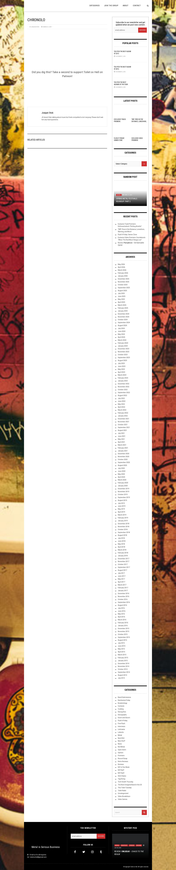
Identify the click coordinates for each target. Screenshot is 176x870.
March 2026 (122, 270)
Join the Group (111, 6)
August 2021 (122, 430)
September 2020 (124, 462)
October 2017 (123, 564)
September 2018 (124, 532)
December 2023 (123, 349)
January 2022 (123, 416)
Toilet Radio (122, 790)
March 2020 (122, 480)
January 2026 (123, 276)
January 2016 (123, 625)
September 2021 (124, 427)
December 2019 (123, 489)
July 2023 (121, 363)
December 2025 (123, 279)
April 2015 (121, 652)
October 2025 (123, 285)
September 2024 (124, 322)
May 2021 (121, 439)
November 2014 (123, 666)
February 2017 (123, 588)
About (125, 6)
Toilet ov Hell (133, 867)
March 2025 (122, 305)
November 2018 (123, 526)
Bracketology (122, 703)
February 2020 (123, 483)
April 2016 (121, 617)
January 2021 (123, 451)
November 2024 (123, 317)
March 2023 (122, 375)
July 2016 (121, 608)
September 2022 (124, 392)
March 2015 (122, 655)
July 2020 (121, 468)
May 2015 (121, 649)
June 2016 (121, 611)
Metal (119, 195)
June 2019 (121, 506)
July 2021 (121, 433)
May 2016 (121, 614)
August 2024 (122, 325)
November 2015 (123, 631)
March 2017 (122, 585)
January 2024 (123, 346)
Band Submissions (124, 697)
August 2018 (122, 535)
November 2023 (123, 352)
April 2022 (121, 407)
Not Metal (121, 747)
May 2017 (121, 579)
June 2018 (121, 541)
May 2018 (121, 544)
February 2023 (123, 378)
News (120, 744)
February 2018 (123, 553)
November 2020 (123, 456)
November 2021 (123, 422)
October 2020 (123, 459)
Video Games (122, 799)
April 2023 (121, 372)
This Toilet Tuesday (125, 788)
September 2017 (124, 567)
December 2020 (123, 454)
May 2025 (121, 299)
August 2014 (122, 675)
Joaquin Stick (35, 27)
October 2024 (123, 319)
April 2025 (121, 302)
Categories (94, 6)
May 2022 (121, 404)
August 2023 (122, 360)
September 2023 (124, 357)
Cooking (121, 709)
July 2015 (121, 643)
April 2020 (121, 477)
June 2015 (121, 646)
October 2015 (123, 634)
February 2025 (123, 308)
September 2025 (124, 288)
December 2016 (123, 593)
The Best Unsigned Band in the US (130, 785)
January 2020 (123, 486)
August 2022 (122, 395)
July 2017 (121, 573)
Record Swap (122, 758)
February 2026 (123, 273)
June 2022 (121, 401)
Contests (121, 706)
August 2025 (122, 290)
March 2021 (122, 445)
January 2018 (123, 556)
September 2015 (124, 637)
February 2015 (123, 658)
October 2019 (123, 494)
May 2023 (121, 369)
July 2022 (121, 398)
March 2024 (122, 340)
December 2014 (123, 663)
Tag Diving (121, 779)
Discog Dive (122, 712)
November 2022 (123, 387)
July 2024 (121, 328)
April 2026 (121, 267)
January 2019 (123, 521)
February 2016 (123, 623)
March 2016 (122, 620)
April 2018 (121, 547)
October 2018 (123, 529)
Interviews (121, 726)
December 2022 (123, 384)
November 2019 (123, 491)
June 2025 (121, 296)
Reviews (121, 764)
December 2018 (123, 524)
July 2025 (121, 293)
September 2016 (124, 602)
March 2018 (122, 550)
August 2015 (122, 640)
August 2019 (122, 500)
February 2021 (123, 448)
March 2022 (122, 410)
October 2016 (123, 599)
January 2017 (123, 590)
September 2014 (124, 672)
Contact (137, 6)
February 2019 (123, 518)
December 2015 (123, 628)
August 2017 (122, 570)
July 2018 (121, 538)
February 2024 (123, 343)
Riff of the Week (123, 767)
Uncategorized (123, 793)
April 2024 (121, 337)
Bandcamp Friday (124, 700)
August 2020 (122, 465)
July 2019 (121, 503)
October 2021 (123, 424)
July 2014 (121, 678)
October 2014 (123, 669)
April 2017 (121, 582)
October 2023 (123, 354)
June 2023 (121, 366)
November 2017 (123, 561)
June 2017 (121, 576)
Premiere (121, 755)
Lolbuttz (121, 732)
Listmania (121, 729)
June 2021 (121, 436)
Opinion (120, 753)
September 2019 (124, 497)
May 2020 (121, 474)
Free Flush (121, 723)
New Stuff (121, 741)
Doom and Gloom (124, 718)
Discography (122, 715)
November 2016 (123, 596)
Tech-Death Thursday (125, 782)
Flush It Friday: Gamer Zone (127, 234)
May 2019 (121, 509)
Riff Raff (121, 770)
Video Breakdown (124, 796)
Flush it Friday (122, 720)
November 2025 (123, 282)
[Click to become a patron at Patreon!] (67, 89)
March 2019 (122, 515)
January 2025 (123, 311)
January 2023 (123, 381)
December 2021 (123, 419)
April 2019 (121, 512)
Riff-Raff (121, 773)
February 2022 (123, 413)
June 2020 (121, 471)
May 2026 (121, 264)
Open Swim (122, 750)
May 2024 (121, 334)
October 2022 (123, 389)
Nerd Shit (121, 738)
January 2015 (123, 660)
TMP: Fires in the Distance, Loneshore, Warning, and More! (139, 121)
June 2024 (121, 331)
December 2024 (123, 314)
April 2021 (121, 442)
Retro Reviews (123, 761)
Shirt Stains (122, 776)
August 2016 (122, 605)
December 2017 (123, 559)
